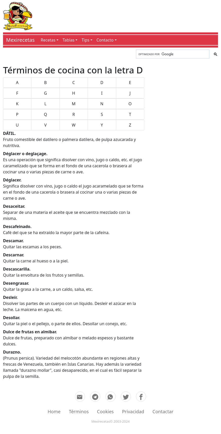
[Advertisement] (125, 15)
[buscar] (172, 54)
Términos (79, 411)
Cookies (105, 411)
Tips (85, 40)
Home (54, 411)
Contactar (162, 411)
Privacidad (133, 411)
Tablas (68, 40)
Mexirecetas (20, 39)
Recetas (48, 40)
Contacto (105, 40)
